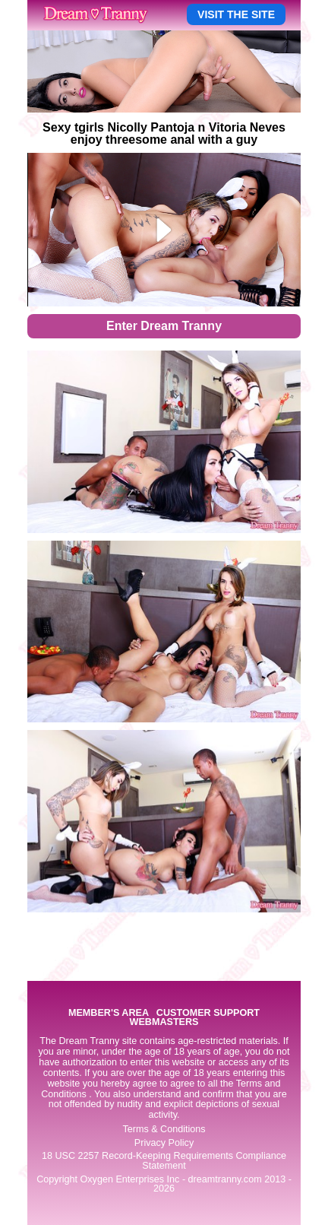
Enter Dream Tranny (164, 325)
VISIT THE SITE (236, 14)
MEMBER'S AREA (108, 1013)
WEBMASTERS (164, 1022)
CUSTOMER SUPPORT (208, 1013)
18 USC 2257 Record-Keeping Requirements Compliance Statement (164, 1160)
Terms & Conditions (163, 1129)
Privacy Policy (164, 1143)
